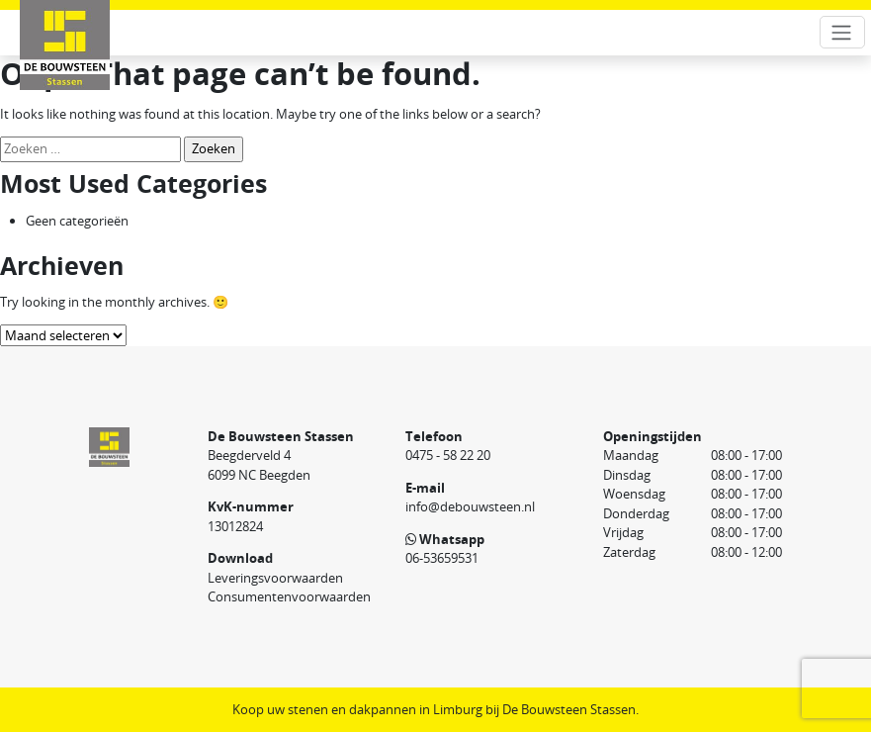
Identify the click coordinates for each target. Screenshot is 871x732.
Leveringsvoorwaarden (275, 578)
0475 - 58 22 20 (447, 455)
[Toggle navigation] (842, 32)
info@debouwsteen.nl (470, 506)
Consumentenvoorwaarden (289, 596)
